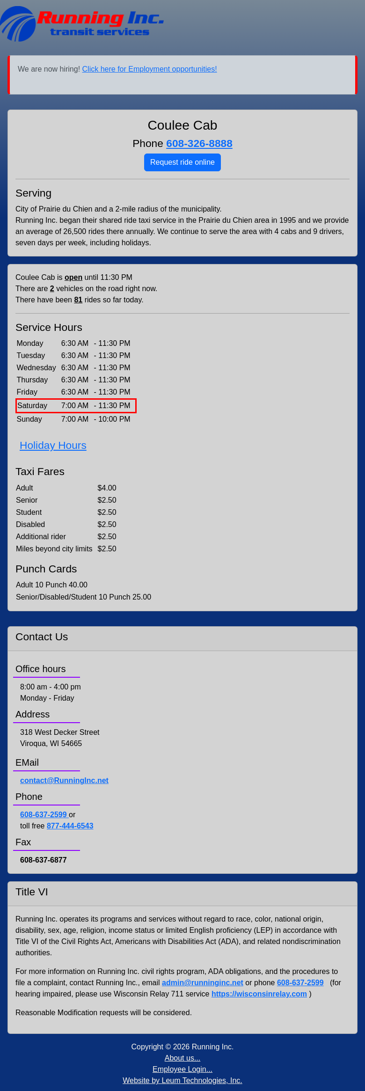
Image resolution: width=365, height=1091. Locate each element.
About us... (183, 1058)
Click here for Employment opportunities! (149, 69)
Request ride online (182, 162)
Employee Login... (182, 1069)
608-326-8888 (199, 143)
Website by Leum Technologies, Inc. (182, 1080)
